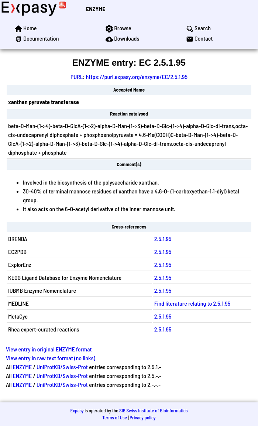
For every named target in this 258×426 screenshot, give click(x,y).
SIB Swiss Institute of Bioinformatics (153, 410)
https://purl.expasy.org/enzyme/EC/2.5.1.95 (137, 76)
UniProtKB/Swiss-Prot (62, 366)
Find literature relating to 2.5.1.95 (192, 303)
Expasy (76, 410)
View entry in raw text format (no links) (50, 357)
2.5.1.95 (163, 238)
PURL (76, 76)
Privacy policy (142, 417)
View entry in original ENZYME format (49, 349)
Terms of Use (114, 417)
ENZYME (95, 8)
